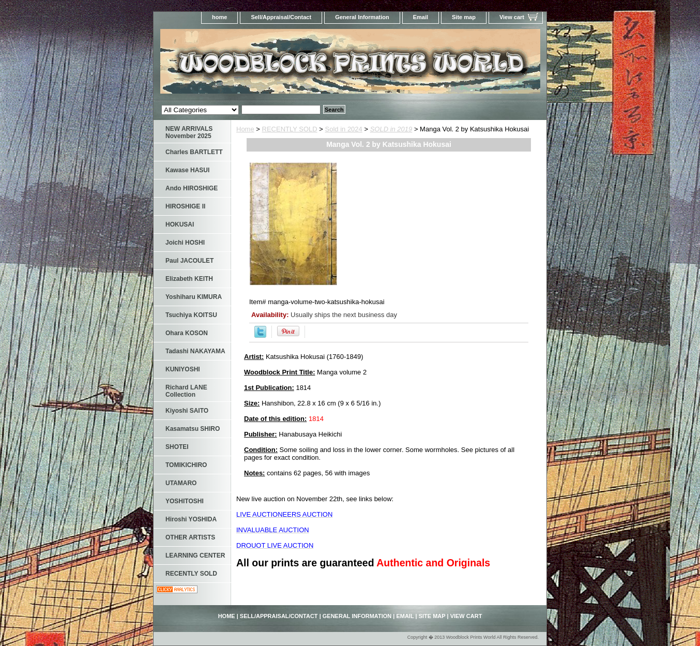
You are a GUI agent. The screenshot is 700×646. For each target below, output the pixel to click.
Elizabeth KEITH (189, 278)
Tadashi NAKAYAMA (195, 351)
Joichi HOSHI (185, 242)
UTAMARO (180, 483)
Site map (464, 17)
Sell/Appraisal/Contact (281, 17)
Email (420, 17)
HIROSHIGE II (185, 206)
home (219, 17)
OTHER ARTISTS (190, 537)
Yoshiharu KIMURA (193, 297)
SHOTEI (177, 446)
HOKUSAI (179, 224)
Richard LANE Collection (186, 391)
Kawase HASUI (187, 170)
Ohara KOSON (186, 333)
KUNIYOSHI (182, 369)
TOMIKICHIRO (186, 465)
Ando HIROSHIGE (191, 188)
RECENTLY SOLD (289, 129)
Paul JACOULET (189, 260)
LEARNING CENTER (195, 555)
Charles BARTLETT (194, 152)
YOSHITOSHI (184, 501)
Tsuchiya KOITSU (191, 315)
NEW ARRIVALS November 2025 (188, 132)
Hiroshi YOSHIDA (191, 519)
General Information (362, 17)
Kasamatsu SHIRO (192, 428)
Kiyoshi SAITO (186, 410)
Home (245, 129)
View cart (511, 17)
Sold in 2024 (343, 129)
